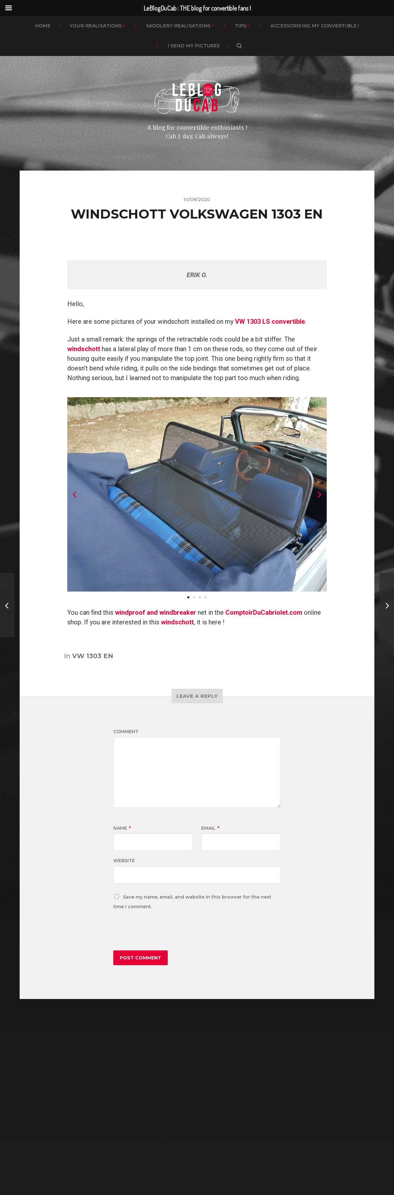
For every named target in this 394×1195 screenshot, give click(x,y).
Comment (125, 731)
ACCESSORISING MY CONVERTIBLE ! (314, 26)
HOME (43, 26)
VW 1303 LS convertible (270, 321)
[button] (188, 597)
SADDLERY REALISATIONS (178, 26)
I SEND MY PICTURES (194, 46)
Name (122, 828)
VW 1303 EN (92, 656)
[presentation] (162, 931)
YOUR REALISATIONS (96, 26)
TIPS (241, 26)
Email (210, 828)
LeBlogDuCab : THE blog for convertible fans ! (209, 1163)
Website (124, 861)
